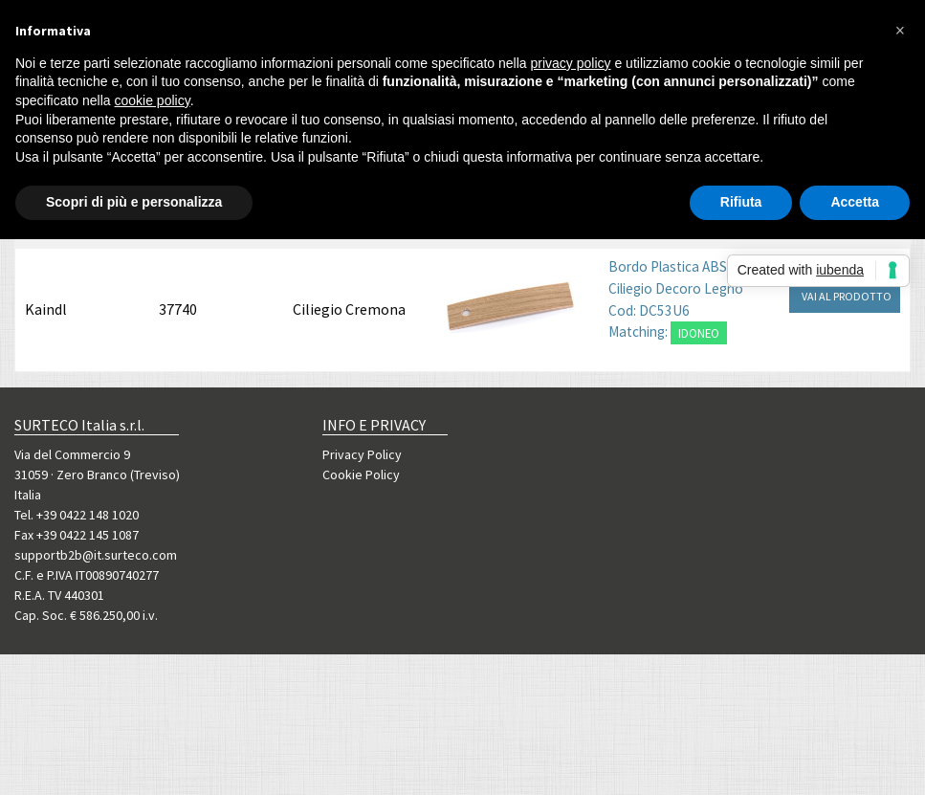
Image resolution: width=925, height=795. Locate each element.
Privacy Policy (362, 454)
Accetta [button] (854, 202)
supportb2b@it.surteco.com (95, 554)
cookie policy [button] (152, 100)
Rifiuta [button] (741, 202)
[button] (900, 30)
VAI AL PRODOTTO (847, 296)
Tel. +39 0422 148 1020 (76, 514)
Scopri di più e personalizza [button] (134, 202)
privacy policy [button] (571, 63)
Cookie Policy (361, 474)
